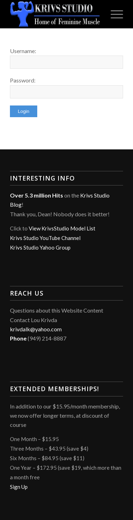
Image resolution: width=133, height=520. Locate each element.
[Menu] (113, 14)
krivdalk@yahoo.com (36, 329)
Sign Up (19, 487)
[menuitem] (113, 14)
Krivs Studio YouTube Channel (45, 238)
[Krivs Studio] (55, 14)
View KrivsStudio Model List (62, 228)
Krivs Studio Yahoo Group (40, 247)
